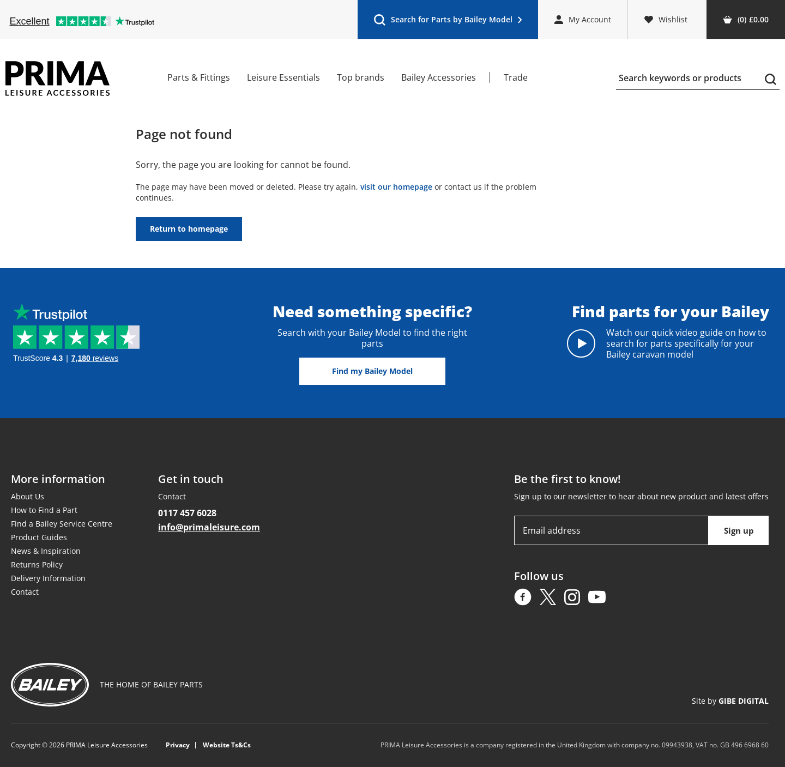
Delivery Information (48, 578)
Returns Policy (37, 564)
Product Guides (39, 537)
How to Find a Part (44, 510)
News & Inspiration (46, 551)
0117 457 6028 (187, 513)
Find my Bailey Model (372, 371)
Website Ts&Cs (227, 745)
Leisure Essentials (283, 77)
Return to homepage (189, 229)
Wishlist (665, 19)
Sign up (739, 530)
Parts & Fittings (198, 77)
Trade (516, 77)
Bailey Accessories (438, 77)
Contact (25, 592)
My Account (582, 19)
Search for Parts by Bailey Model (447, 22)
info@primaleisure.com (209, 527)
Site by (730, 701)
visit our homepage (396, 187)
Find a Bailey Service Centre (61, 523)
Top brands (360, 77)
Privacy (178, 745)
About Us (27, 496)
